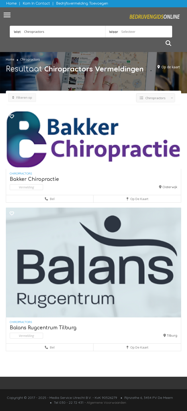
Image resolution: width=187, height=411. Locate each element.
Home (11, 3)
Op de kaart (170, 67)
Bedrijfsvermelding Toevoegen (82, 3)
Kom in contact (36, 3)
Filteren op (22, 97)
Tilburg (172, 335)
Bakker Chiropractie (34, 179)
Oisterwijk (169, 187)
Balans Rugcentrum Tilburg (43, 327)
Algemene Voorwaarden (106, 402)
